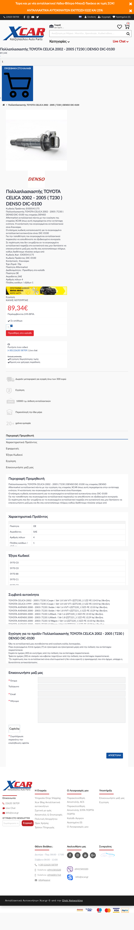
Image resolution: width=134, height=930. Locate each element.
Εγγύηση (11, 461)
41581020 (55, 870)
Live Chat (10, 808)
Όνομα (13, 681)
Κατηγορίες (59, 41)
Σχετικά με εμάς (43, 810)
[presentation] (63, 739)
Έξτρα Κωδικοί (14, 455)
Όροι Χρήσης (42, 823)
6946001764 (54, 875)
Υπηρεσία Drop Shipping (48, 798)
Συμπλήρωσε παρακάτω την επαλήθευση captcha (18, 739)
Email (13, 694)
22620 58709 (11, 17)
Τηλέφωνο (13, 687)
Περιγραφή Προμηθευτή (20, 435)
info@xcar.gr (12, 813)
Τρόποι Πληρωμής (44, 827)
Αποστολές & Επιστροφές (48, 815)
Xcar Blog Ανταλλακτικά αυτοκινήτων (47, 804)
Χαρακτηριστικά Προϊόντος (21, 442)
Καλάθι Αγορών (75, 818)
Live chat (33, 350)
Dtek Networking (72, 900)
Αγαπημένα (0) (74, 822)
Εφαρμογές (12, 448)
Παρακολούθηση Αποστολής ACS (76, 800)
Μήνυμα (14, 701)
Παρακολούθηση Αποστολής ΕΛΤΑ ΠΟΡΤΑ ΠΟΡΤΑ (80, 810)
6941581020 (77, 869)
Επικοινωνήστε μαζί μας (20, 467)
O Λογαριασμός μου (78, 827)
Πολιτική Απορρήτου (46, 819)
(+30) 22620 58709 (17, 350)
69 (48, 870)
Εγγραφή (27, 823)
